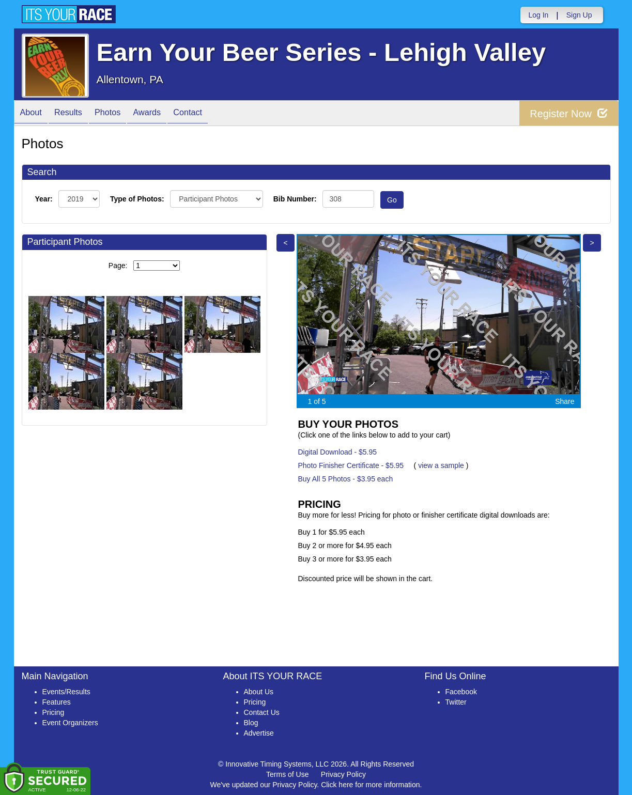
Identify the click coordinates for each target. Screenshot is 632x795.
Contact (210, 114)
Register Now (569, 113)
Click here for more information (370, 785)
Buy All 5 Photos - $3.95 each (345, 479)
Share (564, 401)
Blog (251, 723)
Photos (119, 114)
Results (75, 114)
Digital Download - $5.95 (337, 452)
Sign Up (579, 15)
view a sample (441, 465)
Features (56, 702)
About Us (259, 692)
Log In (538, 15)
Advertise (259, 733)
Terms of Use (287, 774)
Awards (164, 114)
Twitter (456, 702)
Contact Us (262, 712)
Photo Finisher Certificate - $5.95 (351, 465)
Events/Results (66, 692)
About (33, 114)
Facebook (461, 692)
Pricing (53, 712)
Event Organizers (70, 723)
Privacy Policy (343, 774)
